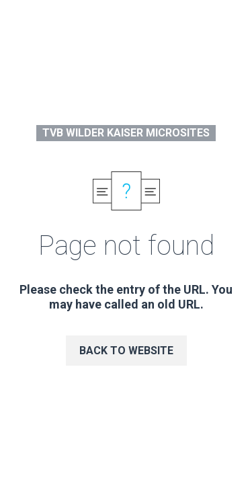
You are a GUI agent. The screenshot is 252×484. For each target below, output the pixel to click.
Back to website (126, 350)
